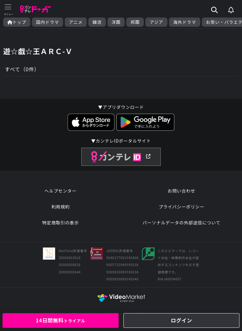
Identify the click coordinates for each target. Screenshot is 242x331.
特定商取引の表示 (60, 222)
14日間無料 (60, 320)
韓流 (97, 22)
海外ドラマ (184, 22)
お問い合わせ (181, 190)
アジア (156, 22)
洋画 (116, 22)
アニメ (76, 22)
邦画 (135, 22)
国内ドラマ (47, 22)
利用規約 (60, 206)
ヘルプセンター (60, 190)
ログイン (181, 320)
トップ (16, 22)
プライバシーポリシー (181, 206)
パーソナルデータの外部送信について (181, 222)
